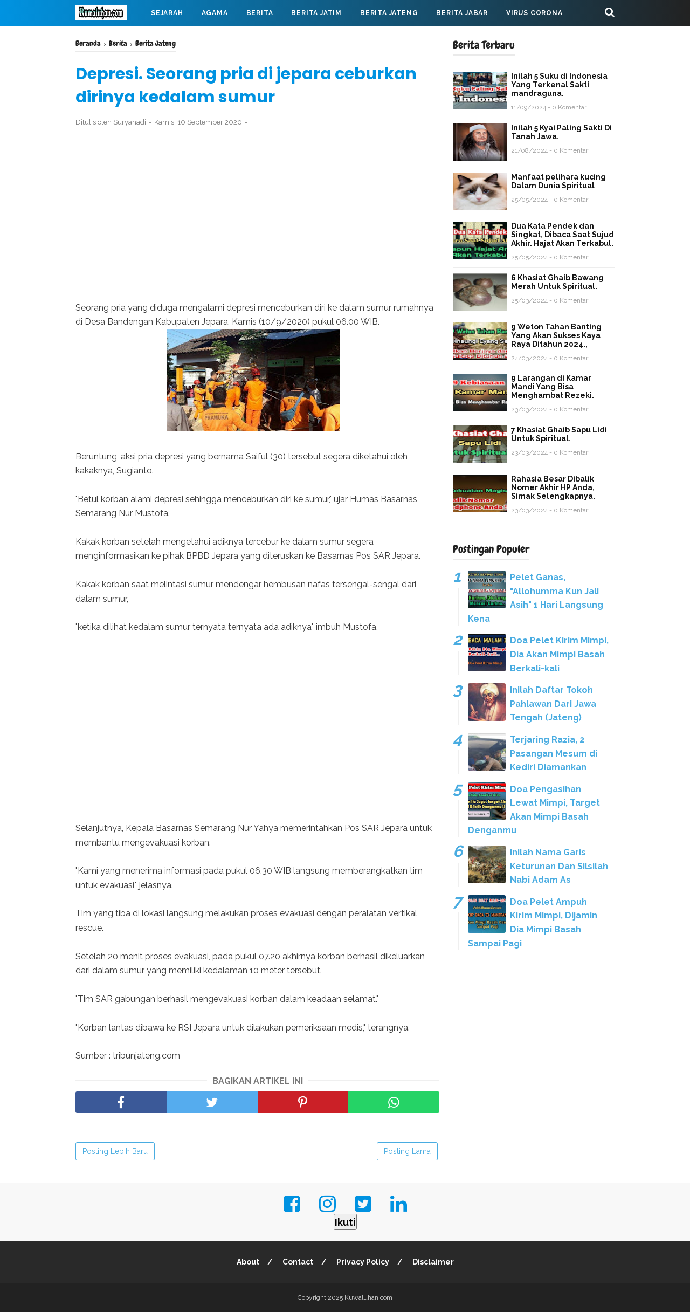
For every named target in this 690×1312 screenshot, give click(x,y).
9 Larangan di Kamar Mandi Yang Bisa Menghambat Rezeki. (552, 387)
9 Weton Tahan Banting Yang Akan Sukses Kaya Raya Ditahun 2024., (556, 335)
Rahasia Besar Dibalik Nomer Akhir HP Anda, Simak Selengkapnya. (553, 487)
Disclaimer (433, 1262)
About (248, 1262)
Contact (297, 1262)
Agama (215, 13)
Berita (259, 13)
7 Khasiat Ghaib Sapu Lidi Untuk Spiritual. (559, 434)
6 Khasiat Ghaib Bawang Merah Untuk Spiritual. (557, 282)
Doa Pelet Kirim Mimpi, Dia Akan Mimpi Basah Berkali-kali (559, 654)
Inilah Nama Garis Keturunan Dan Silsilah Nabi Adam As (559, 866)
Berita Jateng (389, 13)
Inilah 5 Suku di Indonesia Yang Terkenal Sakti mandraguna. (559, 85)
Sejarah (167, 13)
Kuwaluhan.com (368, 1297)
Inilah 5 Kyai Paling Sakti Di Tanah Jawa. (561, 132)
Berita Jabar (462, 13)
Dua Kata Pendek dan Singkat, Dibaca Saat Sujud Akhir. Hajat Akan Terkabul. (562, 235)
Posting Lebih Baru (115, 1151)
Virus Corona (534, 13)
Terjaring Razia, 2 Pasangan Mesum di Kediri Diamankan (553, 753)
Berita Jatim (316, 13)
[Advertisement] (257, 214)
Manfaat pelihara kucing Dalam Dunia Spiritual (558, 181)
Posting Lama (407, 1151)
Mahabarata (109, 39)
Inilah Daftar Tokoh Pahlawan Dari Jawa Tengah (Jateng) (553, 704)
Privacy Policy (362, 1262)
